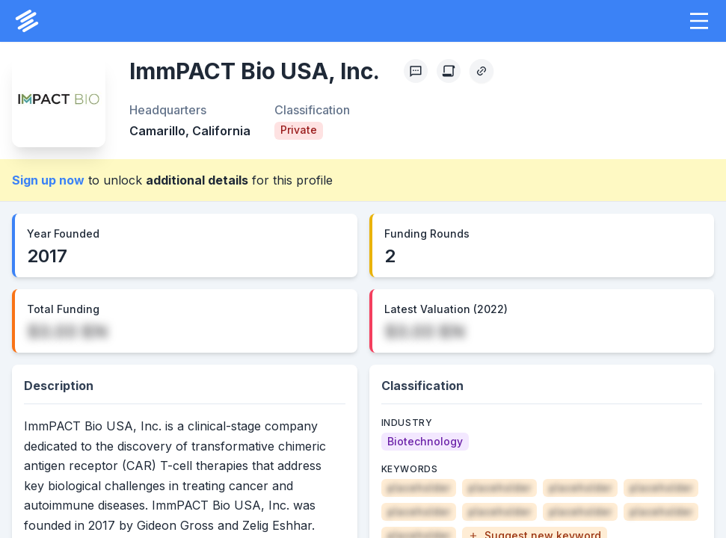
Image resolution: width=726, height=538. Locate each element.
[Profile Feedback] (416, 71)
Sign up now (48, 180)
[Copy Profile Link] (481, 71)
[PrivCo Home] (27, 21)
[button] (699, 21)
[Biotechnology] (425, 442)
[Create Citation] (449, 71)
